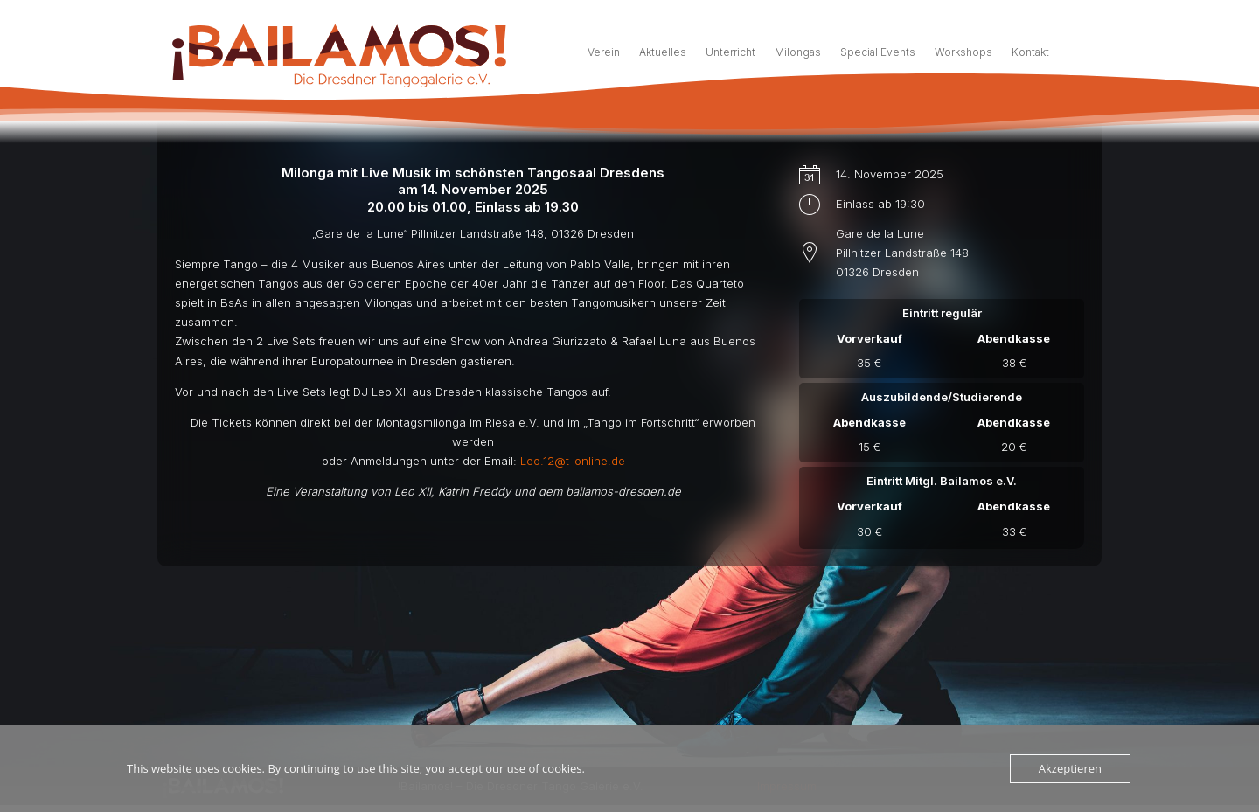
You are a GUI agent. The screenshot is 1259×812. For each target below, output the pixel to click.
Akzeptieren (1070, 768)
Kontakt (1030, 52)
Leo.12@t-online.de (572, 568)
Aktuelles (662, 52)
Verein (604, 52)
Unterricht (730, 52)
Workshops (963, 52)
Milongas (798, 52)
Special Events (877, 52)
